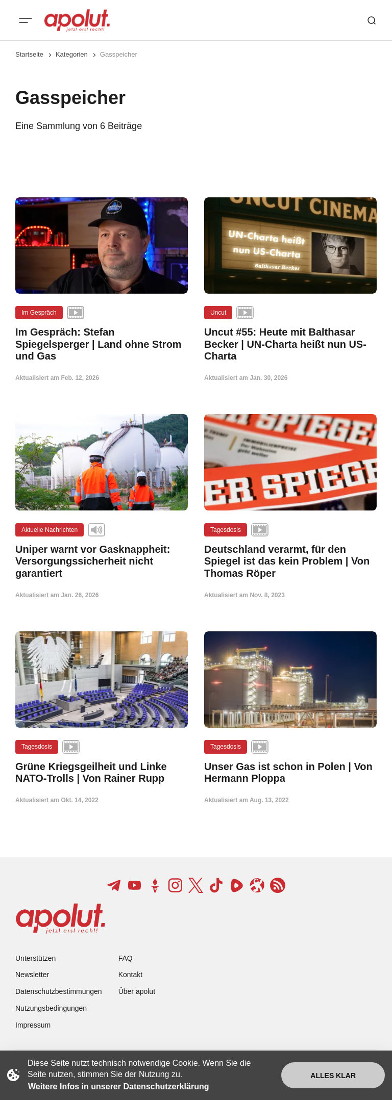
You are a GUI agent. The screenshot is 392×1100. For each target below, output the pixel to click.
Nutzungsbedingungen (51, 1008)
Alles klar (333, 1075)
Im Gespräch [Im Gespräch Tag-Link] (39, 312)
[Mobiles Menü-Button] (25, 20)
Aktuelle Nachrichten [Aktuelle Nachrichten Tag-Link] (49, 529)
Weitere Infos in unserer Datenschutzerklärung (118, 1086)
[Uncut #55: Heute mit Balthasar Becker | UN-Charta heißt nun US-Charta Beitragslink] (290, 344)
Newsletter (32, 974)
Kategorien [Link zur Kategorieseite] (72, 54)
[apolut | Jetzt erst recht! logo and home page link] (77, 20)
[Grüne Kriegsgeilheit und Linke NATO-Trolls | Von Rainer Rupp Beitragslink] (101, 772)
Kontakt (130, 974)
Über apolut (136, 991)
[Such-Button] (371, 20)
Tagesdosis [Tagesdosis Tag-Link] (225, 529)
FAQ (125, 958)
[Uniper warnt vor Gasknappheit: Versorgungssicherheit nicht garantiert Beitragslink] (101, 561)
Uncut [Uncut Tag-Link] (218, 312)
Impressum (33, 1025)
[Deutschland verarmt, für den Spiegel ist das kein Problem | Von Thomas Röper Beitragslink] (290, 561)
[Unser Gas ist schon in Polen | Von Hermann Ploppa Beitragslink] (290, 772)
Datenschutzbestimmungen (58, 991)
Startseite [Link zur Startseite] (29, 54)
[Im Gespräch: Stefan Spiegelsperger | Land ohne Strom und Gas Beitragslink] (101, 344)
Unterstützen (35, 958)
